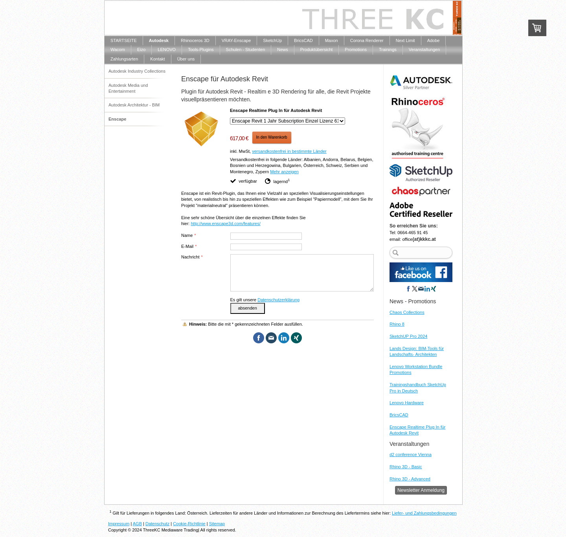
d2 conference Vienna (411, 454)
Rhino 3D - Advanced (410, 479)
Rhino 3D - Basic (406, 466)
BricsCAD (399, 414)
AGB (137, 523)
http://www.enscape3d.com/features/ (225, 223)
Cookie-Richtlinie (189, 523)
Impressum (118, 523)
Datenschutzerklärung (278, 299)
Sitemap (217, 523)
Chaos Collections (407, 312)
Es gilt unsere (265, 299)
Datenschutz (157, 523)
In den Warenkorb (271, 137)
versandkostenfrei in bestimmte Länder (289, 151)
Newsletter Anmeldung (421, 490)
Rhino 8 (397, 324)
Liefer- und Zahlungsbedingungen (424, 513)
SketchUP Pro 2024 (408, 336)
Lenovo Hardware (407, 402)
